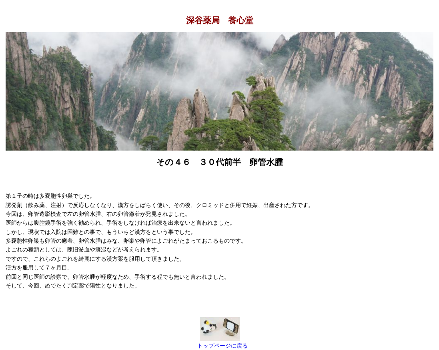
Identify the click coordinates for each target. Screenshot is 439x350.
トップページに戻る (222, 345)
